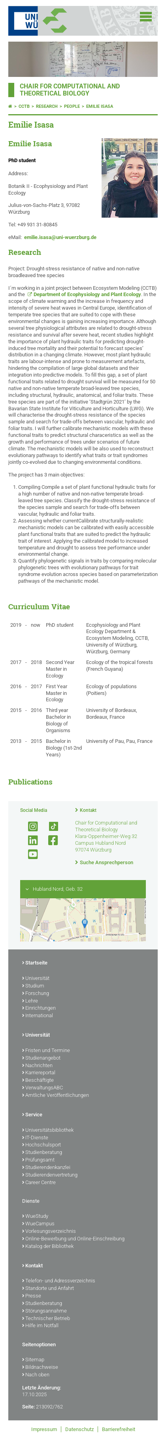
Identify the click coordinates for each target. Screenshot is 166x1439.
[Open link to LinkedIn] (29, 841)
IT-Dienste (35, 1138)
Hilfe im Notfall (40, 1326)
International (37, 1016)
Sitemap (33, 1360)
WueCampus (38, 1224)
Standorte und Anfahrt (48, 1288)
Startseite (34, 963)
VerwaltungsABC (42, 1088)
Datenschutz (79, 1429)
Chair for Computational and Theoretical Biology (70, 90)
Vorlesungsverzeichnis (49, 1231)
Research (47, 106)
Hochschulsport (41, 1145)
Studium (33, 986)
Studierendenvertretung (49, 1175)
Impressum (44, 1429)
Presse (31, 1296)
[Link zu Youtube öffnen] (29, 854)
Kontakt (88, 810)
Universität (35, 978)
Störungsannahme (44, 1311)
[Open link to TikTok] (49, 827)
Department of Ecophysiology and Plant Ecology (87, 294)
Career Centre (39, 1182)
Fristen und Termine (46, 1050)
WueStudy (35, 1216)
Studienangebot (41, 1058)
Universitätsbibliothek (48, 1130)
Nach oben (35, 1375)
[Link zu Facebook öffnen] (49, 841)
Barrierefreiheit (118, 1429)
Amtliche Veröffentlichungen (55, 1095)
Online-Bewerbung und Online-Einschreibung (73, 1239)
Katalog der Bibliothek (48, 1246)
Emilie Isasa (99, 106)
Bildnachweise (40, 1367)
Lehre (30, 1001)
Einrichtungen (39, 1008)
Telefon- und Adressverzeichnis (58, 1281)
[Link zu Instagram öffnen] (29, 827)
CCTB (24, 106)
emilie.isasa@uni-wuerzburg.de (60, 237)
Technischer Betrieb (46, 1318)
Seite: (28, 1407)
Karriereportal (38, 1073)
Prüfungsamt (38, 1160)
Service (32, 1115)
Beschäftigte (38, 1080)
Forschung (35, 993)
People (72, 106)
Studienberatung (42, 1152)
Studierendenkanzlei (46, 1167)
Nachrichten (37, 1066)
